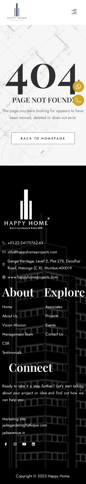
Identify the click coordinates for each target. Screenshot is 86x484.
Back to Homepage (43, 138)
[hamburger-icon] (74, 12)
